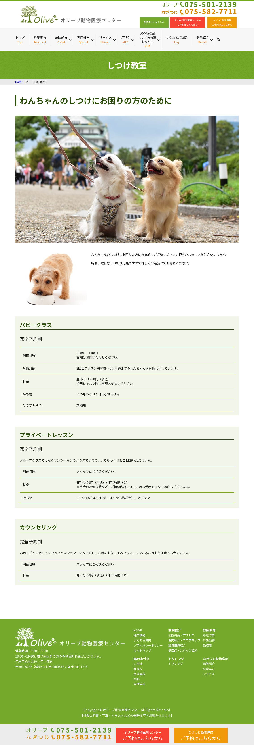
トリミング (175, 664)
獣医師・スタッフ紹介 (182, 650)
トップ (20, 39)
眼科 (137, 679)
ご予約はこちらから (143, 735)
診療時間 (209, 635)
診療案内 (40, 39)
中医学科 (139, 684)
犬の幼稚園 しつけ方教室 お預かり (147, 39)
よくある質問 (142, 640)
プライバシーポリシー (148, 645)
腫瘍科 (138, 669)
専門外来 (83, 39)
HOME (19, 81)
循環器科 (139, 674)
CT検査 (138, 664)
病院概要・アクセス (181, 635)
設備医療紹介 (177, 645)
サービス (105, 39)
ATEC (125, 39)
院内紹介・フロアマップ (184, 640)
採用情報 (139, 635)
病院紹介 (61, 39)
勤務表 (207, 645)
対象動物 (209, 640)
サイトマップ (142, 650)
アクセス (208, 674)
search (220, 39)
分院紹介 (203, 39)
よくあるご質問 (176, 39)
